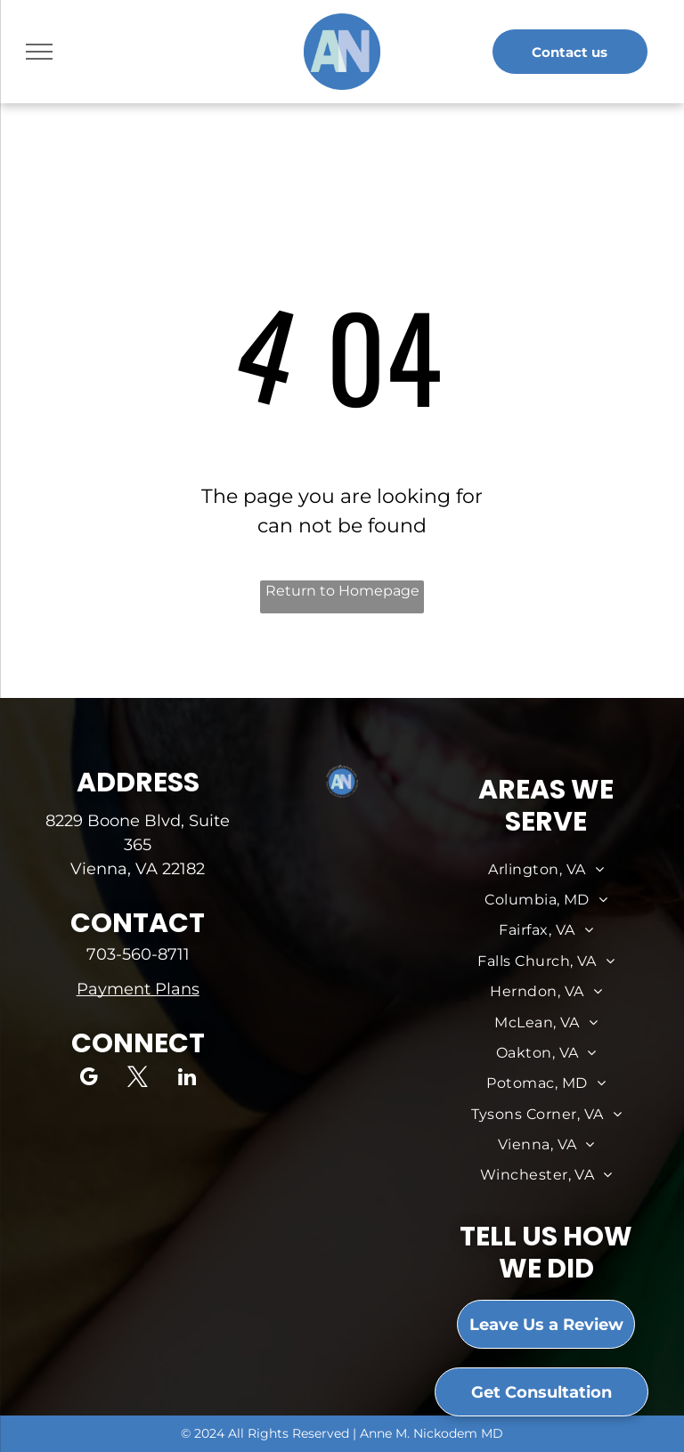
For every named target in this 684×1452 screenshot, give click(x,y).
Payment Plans (138, 989)
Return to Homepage (342, 590)
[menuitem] (546, 870)
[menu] (39, 51)
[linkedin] (186, 1079)
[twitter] (137, 1079)
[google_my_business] (88, 1079)
